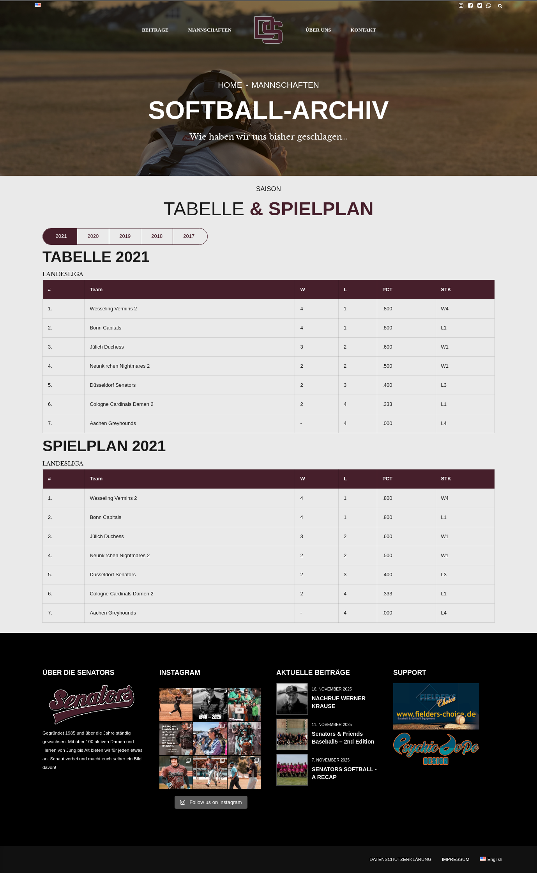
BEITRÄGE (155, 30)
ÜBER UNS (318, 30)
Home (230, 84)
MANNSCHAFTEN (209, 30)
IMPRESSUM (456, 859)
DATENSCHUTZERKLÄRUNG (400, 859)
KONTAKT (363, 30)
